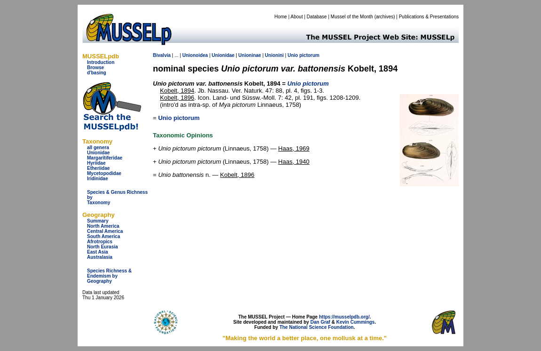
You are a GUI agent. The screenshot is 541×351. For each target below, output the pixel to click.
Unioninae (250, 55)
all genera (98, 147)
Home (280, 16)
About (297, 16)
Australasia (99, 257)
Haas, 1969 (294, 148)
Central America (105, 231)
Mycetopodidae (104, 173)
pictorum (309, 55)
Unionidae (98, 152)
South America (103, 236)
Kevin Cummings (355, 322)
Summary (98, 220)
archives (384, 16)
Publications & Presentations (429, 16)
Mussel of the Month (352, 16)
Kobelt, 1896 (177, 97)
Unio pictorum (178, 117)
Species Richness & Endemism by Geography (109, 276)
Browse (95, 67)
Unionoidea (194, 55)
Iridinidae (97, 178)
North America (103, 226)
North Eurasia (102, 246)
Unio (292, 55)
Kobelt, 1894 (177, 90)
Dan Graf (320, 322)
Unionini (274, 55)
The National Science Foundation (316, 327)
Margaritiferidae (104, 157)
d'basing (96, 72)
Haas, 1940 (294, 161)
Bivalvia (162, 55)
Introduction (100, 62)
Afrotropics (99, 241)
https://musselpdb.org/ (344, 316)
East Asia (97, 252)
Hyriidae (96, 163)
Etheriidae (98, 168)
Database (317, 16)
